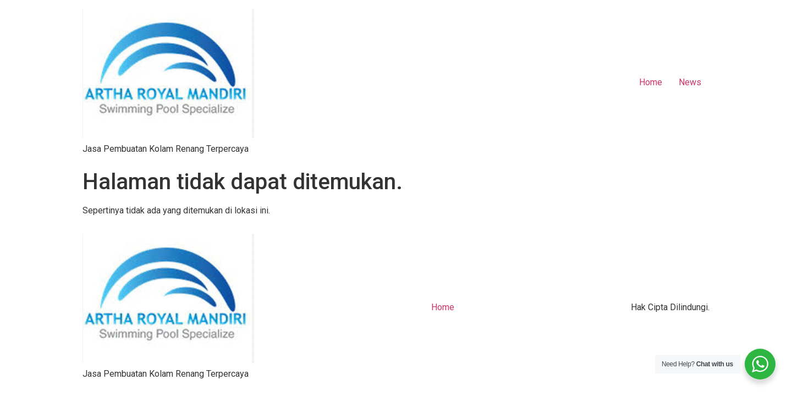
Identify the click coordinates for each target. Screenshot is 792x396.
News (690, 82)
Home (650, 82)
